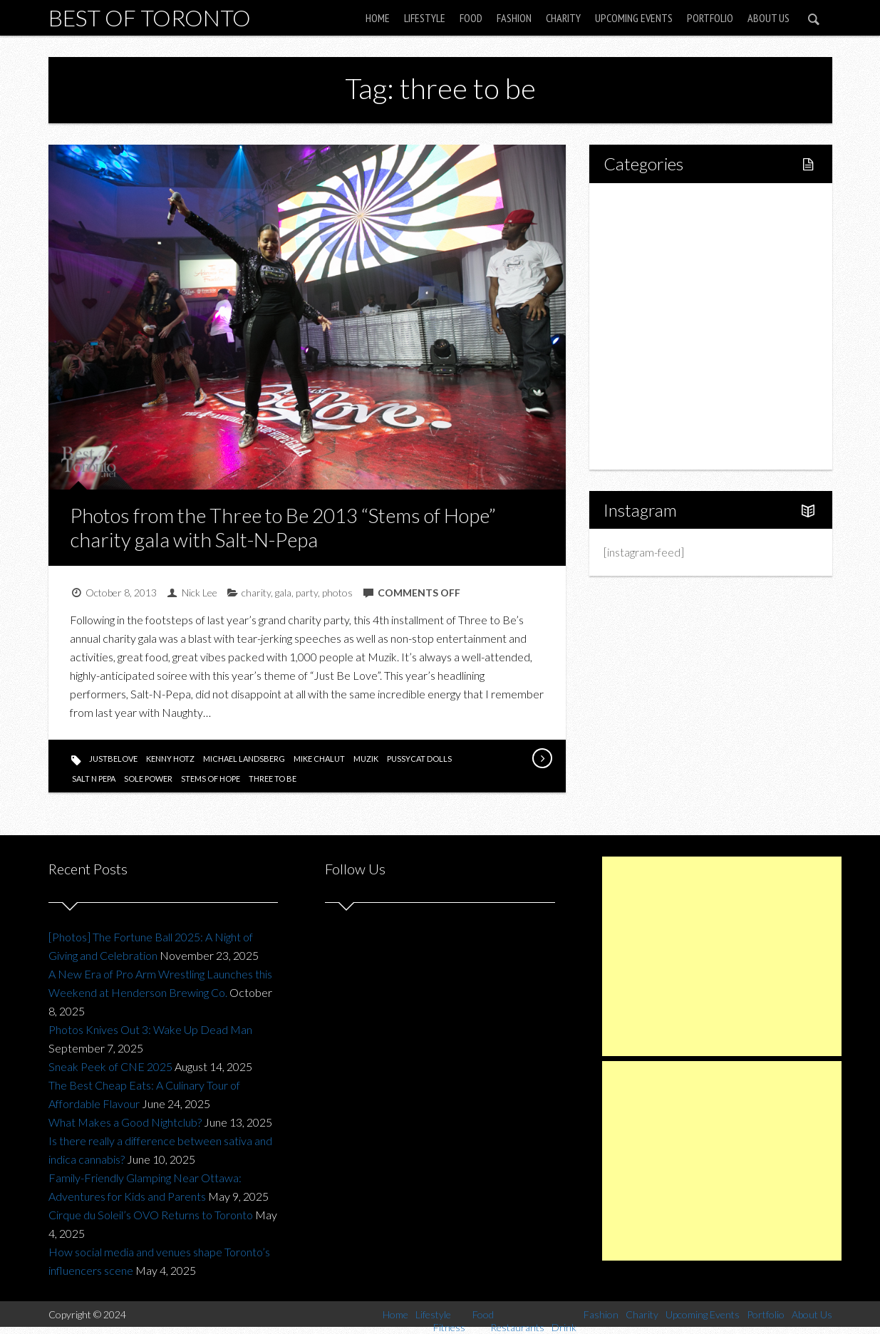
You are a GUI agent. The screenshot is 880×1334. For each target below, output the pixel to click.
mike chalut (319, 758)
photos (337, 592)
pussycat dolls (419, 758)
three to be (272, 778)
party (307, 592)
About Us (768, 18)
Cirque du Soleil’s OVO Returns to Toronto (150, 1214)
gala (283, 592)
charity (256, 592)
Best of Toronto (149, 17)
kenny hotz (170, 758)
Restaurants (663, 302)
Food (471, 18)
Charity (563, 18)
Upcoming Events (634, 18)
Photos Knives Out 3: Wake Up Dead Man (150, 1029)
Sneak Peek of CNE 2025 (110, 1066)
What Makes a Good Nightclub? (125, 1122)
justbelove (113, 758)
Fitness (651, 253)
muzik (365, 758)
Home (378, 18)
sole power (148, 778)
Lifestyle (424, 18)
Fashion (514, 18)
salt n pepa (93, 778)
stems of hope (210, 778)
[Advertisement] (722, 956)
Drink (647, 326)
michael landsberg (244, 758)
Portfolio (710, 18)
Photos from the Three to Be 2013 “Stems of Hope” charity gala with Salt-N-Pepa (283, 527)
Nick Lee (199, 592)
